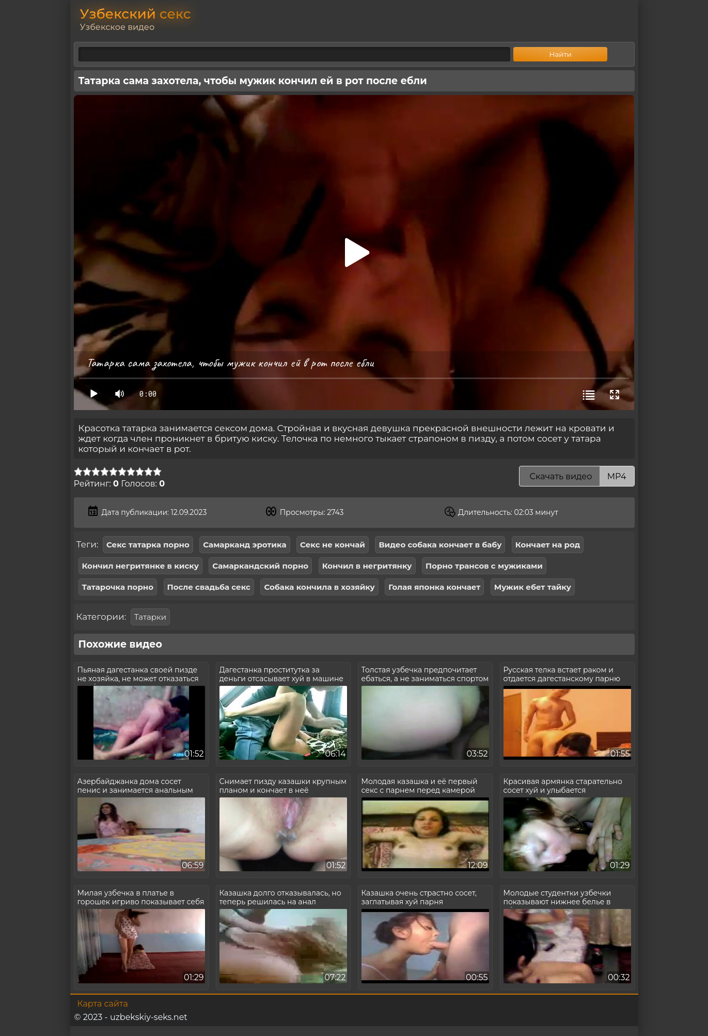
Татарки (150, 617)
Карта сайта (102, 1004)
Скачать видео (577, 476)
